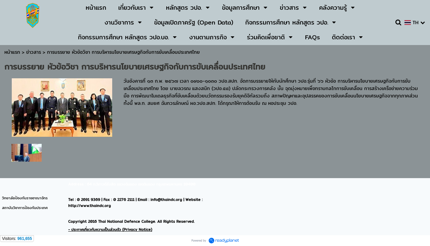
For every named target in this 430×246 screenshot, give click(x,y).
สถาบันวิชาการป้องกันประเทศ (25, 208)
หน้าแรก (12, 52)
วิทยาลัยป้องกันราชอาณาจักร (25, 198)
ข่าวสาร (34, 52)
